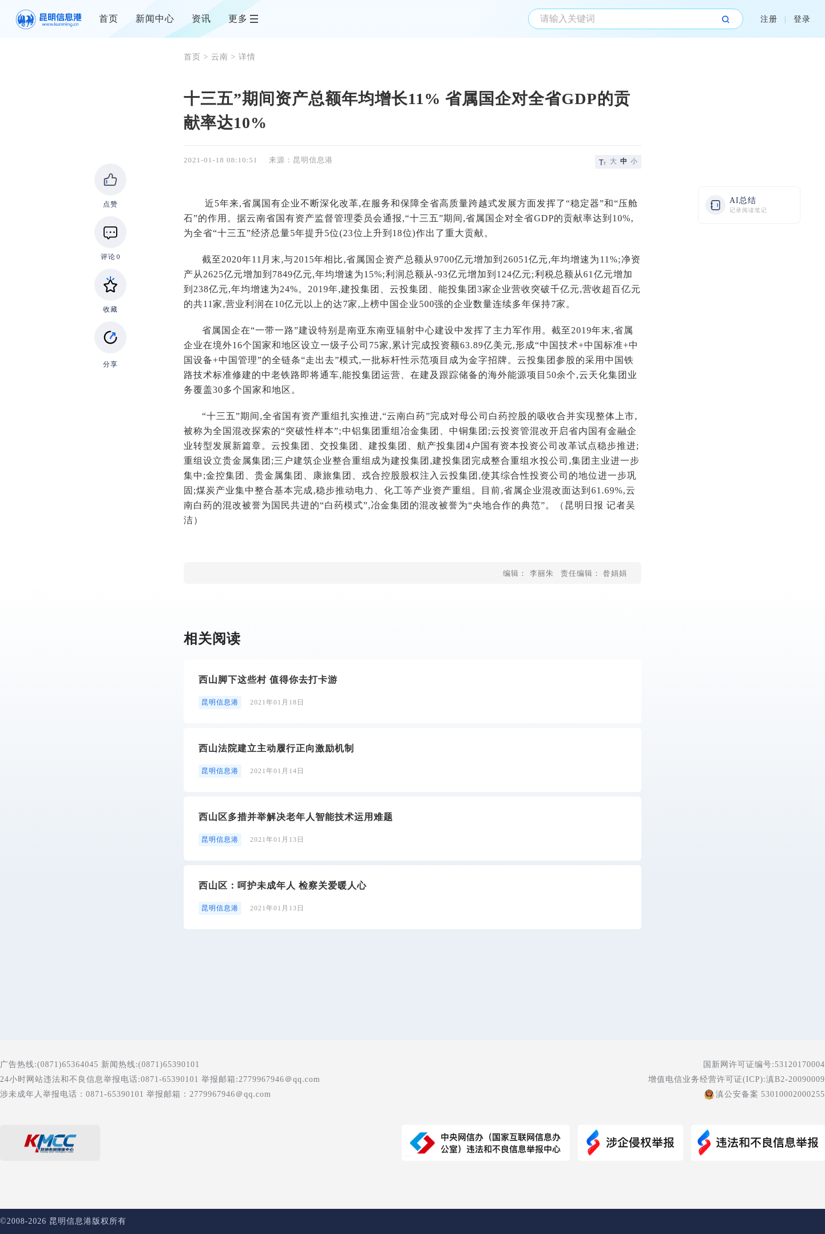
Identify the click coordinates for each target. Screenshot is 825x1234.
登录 (802, 19)
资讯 (201, 18)
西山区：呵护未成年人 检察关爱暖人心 (283, 885)
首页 (108, 18)
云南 (219, 57)
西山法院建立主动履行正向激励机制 (276, 748)
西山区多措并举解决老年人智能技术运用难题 (296, 817)
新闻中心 (155, 18)
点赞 (110, 204)
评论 (111, 257)
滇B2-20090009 (795, 1079)
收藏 (110, 309)
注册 (769, 19)
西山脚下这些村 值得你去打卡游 (268, 679)
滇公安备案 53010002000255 (771, 1094)
